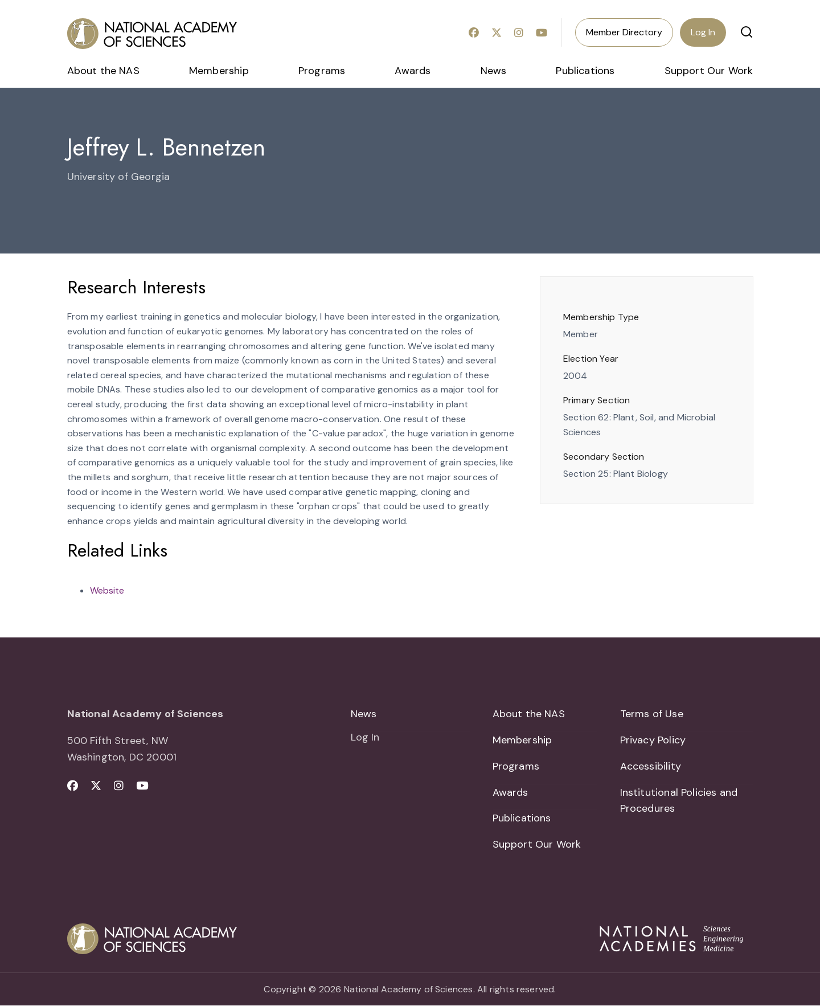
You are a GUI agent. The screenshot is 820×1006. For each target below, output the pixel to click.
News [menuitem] (494, 70)
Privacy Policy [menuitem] (653, 740)
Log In (703, 32)
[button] (746, 32)
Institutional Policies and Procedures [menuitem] (679, 801)
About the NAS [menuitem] (103, 70)
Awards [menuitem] (412, 70)
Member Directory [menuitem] (624, 32)
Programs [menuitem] (321, 70)
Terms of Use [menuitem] (651, 714)
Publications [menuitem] (585, 70)
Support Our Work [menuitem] (709, 70)
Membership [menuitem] (219, 70)
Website (107, 590)
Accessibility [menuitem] (650, 766)
